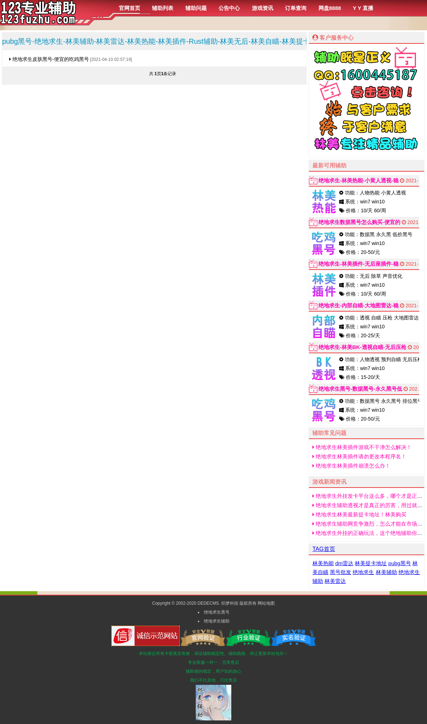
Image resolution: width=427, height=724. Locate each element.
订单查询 (295, 8)
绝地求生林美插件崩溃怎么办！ (351, 466)
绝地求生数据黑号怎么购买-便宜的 (359, 222)
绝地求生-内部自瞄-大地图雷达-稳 (358, 305)
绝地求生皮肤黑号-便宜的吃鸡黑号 (49, 59)
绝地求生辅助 (217, 621)
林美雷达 (335, 581)
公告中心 (229, 8)
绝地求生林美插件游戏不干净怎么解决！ (362, 447)
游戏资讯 (262, 8)
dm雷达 (344, 563)
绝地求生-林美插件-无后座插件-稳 (358, 264)
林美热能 (323, 563)
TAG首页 (323, 549)
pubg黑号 (399, 563)
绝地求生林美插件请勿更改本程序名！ (359, 456)
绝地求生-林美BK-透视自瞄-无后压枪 (362, 347)
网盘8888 (329, 8)
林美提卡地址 (371, 563)
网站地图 (266, 603)
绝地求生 (363, 572)
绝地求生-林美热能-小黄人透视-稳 (358, 180)
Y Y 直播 (363, 8)
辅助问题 (196, 8)
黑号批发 (340, 572)
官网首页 (129, 8)
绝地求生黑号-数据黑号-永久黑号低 (360, 389)
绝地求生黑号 (217, 612)
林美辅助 (386, 572)
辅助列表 (162, 8)
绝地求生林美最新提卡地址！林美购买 (359, 514)
